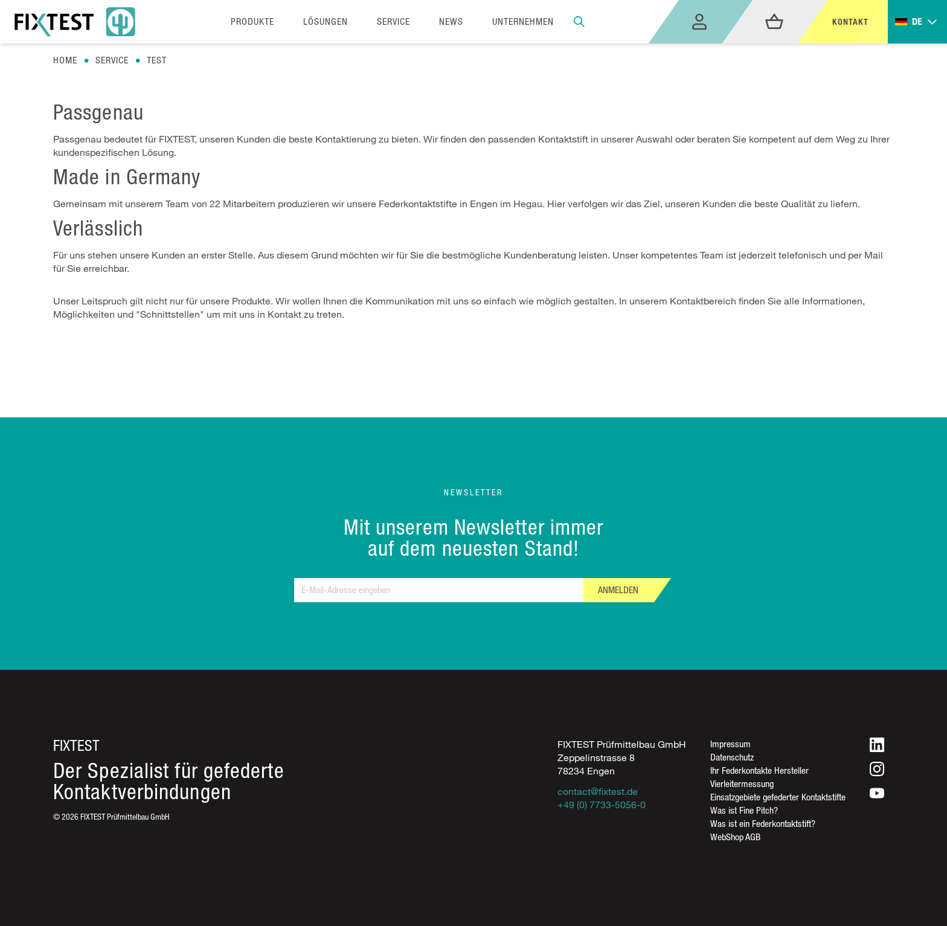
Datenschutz (732, 757)
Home (65, 60)
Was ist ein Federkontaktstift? (762, 823)
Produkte (252, 21)
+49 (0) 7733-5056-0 (601, 805)
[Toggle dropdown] (917, 22)
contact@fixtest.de (597, 791)
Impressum (730, 744)
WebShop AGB (735, 837)
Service (112, 60)
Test (157, 60)
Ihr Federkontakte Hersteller (759, 770)
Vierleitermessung (742, 783)
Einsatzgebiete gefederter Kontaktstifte (778, 797)
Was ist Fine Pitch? (744, 810)
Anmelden (618, 590)
